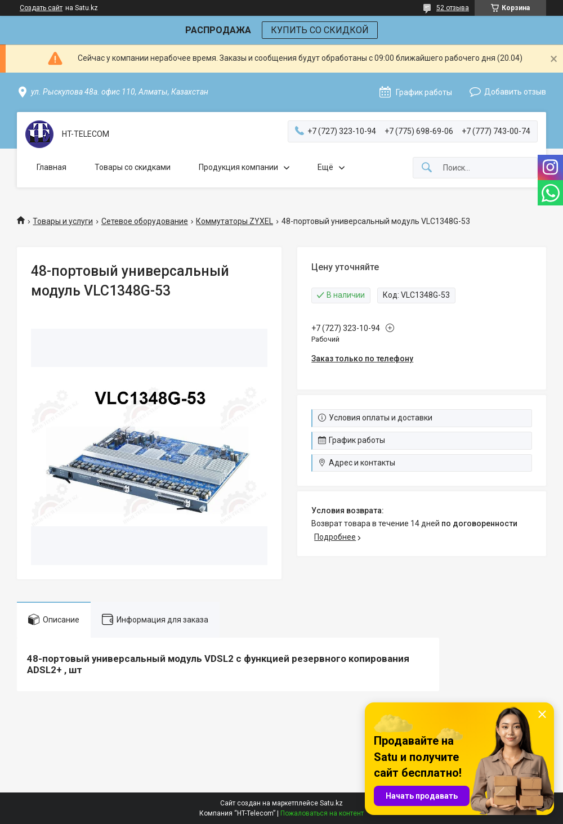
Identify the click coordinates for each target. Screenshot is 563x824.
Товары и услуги (63, 221)
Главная (51, 167)
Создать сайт (41, 8)
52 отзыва (452, 8)
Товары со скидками (133, 167)
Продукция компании (238, 167)
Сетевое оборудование (144, 221)
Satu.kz (331, 803)
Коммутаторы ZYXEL (234, 221)
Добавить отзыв (515, 91)
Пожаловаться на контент (322, 813)
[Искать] (427, 168)
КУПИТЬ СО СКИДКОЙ (320, 30)
